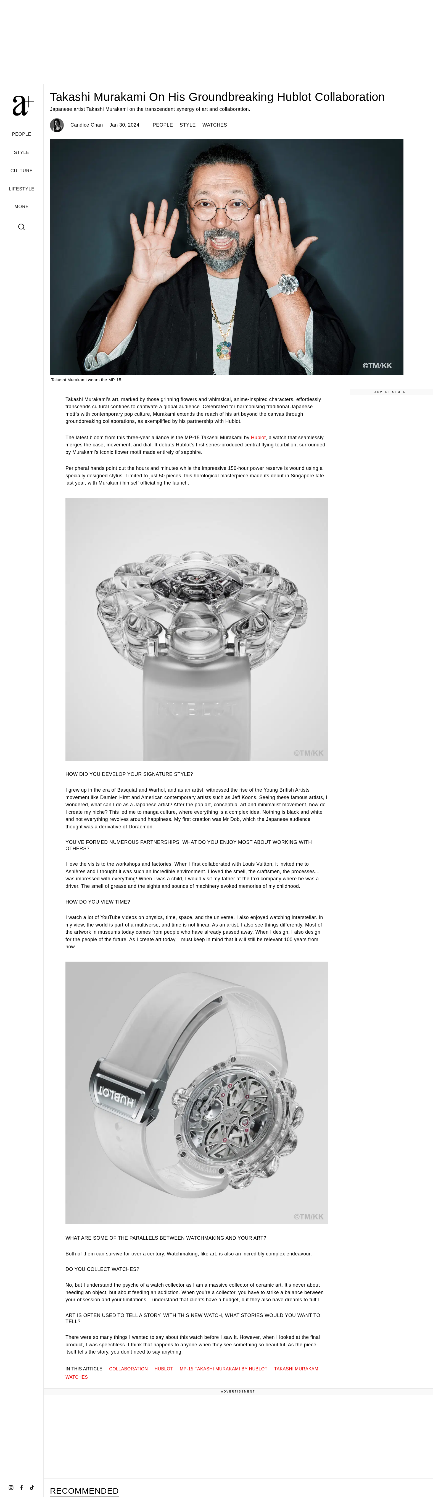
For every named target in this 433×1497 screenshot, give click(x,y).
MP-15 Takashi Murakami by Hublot (224, 1369)
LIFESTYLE (22, 189)
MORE (22, 207)
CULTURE (21, 170)
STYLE (21, 152)
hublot (164, 1369)
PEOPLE (21, 134)
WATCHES (214, 125)
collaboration (128, 1369)
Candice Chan (86, 125)
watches (76, 1377)
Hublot (258, 437)
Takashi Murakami (297, 1369)
